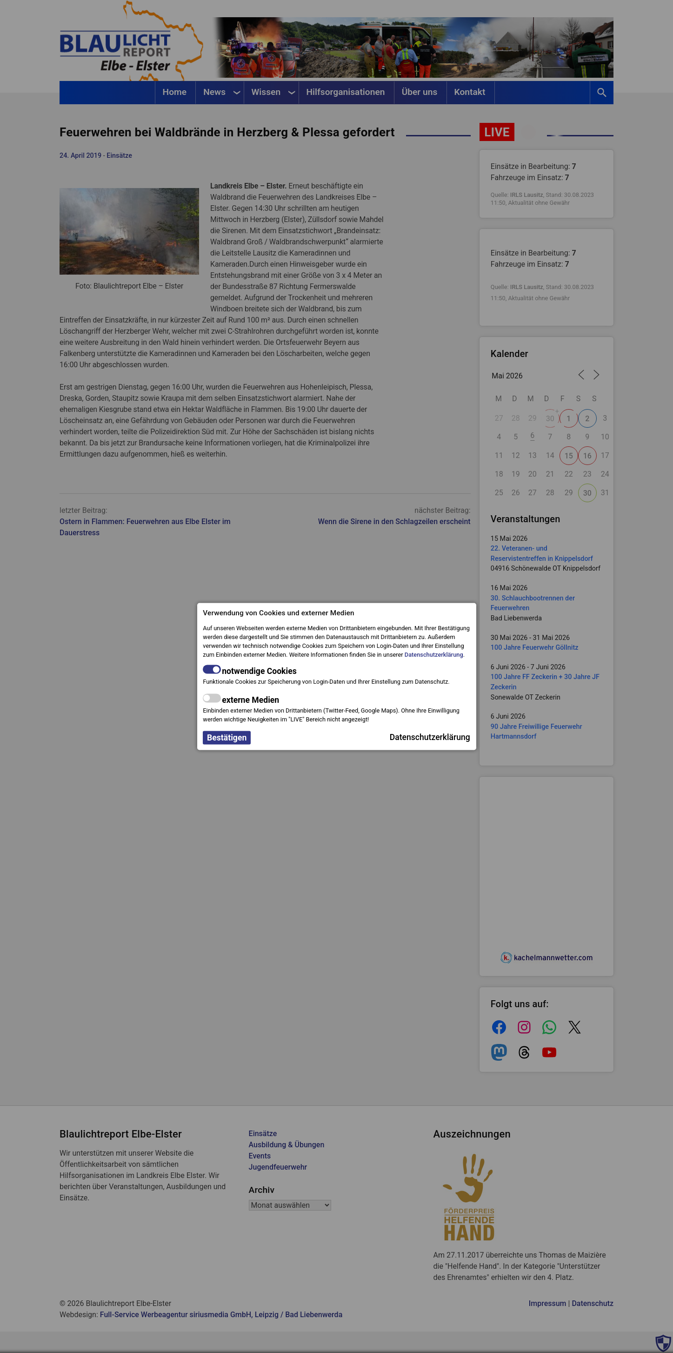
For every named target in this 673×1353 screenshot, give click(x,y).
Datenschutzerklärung (434, 654)
